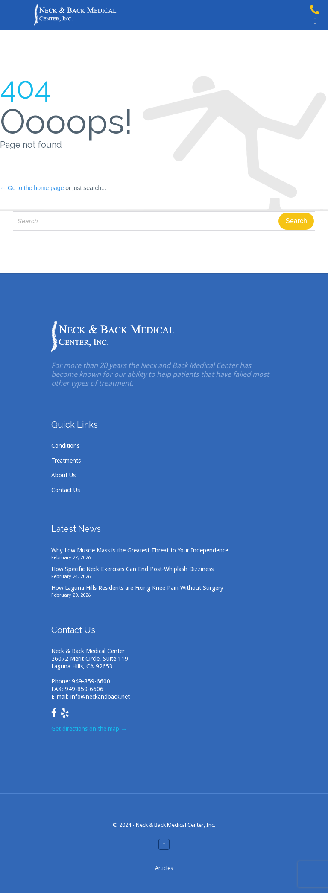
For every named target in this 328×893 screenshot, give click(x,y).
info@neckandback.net (100, 696)
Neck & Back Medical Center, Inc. (175, 825)
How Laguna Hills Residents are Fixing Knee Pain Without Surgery (137, 587)
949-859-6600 (91, 681)
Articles (164, 868)
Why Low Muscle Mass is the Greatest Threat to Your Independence (139, 550)
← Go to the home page (32, 187)
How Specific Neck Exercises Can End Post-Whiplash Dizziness (132, 569)
